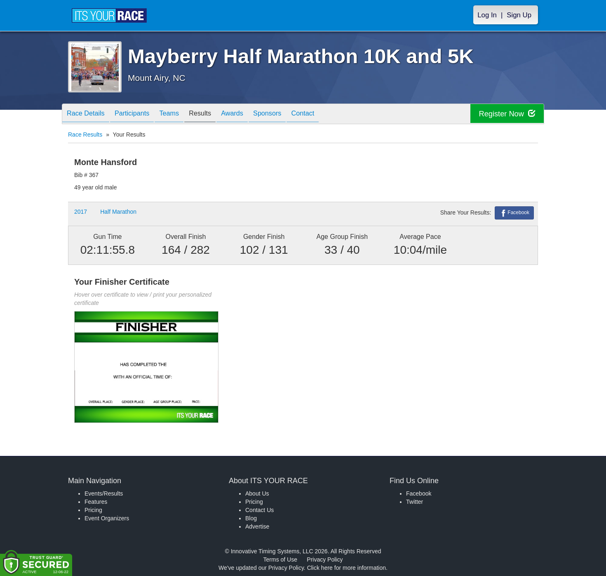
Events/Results (104, 493)
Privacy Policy (325, 559)
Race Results (85, 134)
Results (215, 114)
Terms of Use (280, 559)
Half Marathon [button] (118, 211)
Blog (251, 518)
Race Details (88, 114)
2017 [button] (80, 211)
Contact (331, 114)
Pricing (93, 510)
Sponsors (290, 114)
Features (96, 501)
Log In (487, 15)
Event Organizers (107, 518)
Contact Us (259, 510)
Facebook (514, 213)
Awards (251, 114)
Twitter (414, 501)
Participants (139, 114)
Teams (180, 114)
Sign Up (519, 15)
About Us (257, 493)
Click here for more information (346, 567)
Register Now (504, 114)
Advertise (257, 526)
